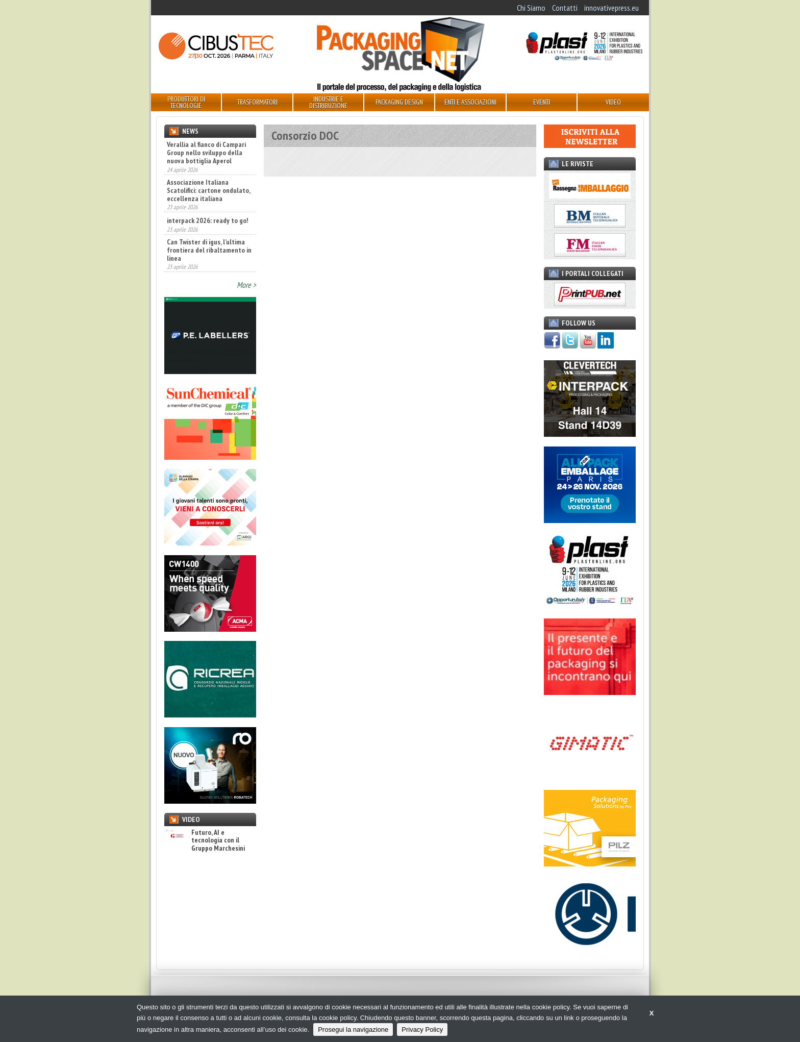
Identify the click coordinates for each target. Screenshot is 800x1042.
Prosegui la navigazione (353, 1029)
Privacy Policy (422, 1029)
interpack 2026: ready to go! (207, 258)
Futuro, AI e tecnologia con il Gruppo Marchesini (204, 840)
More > (246, 285)
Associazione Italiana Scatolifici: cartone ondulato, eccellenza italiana (208, 227)
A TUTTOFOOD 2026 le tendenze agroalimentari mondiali (203, 152)
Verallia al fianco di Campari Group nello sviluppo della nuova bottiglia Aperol (206, 190)
